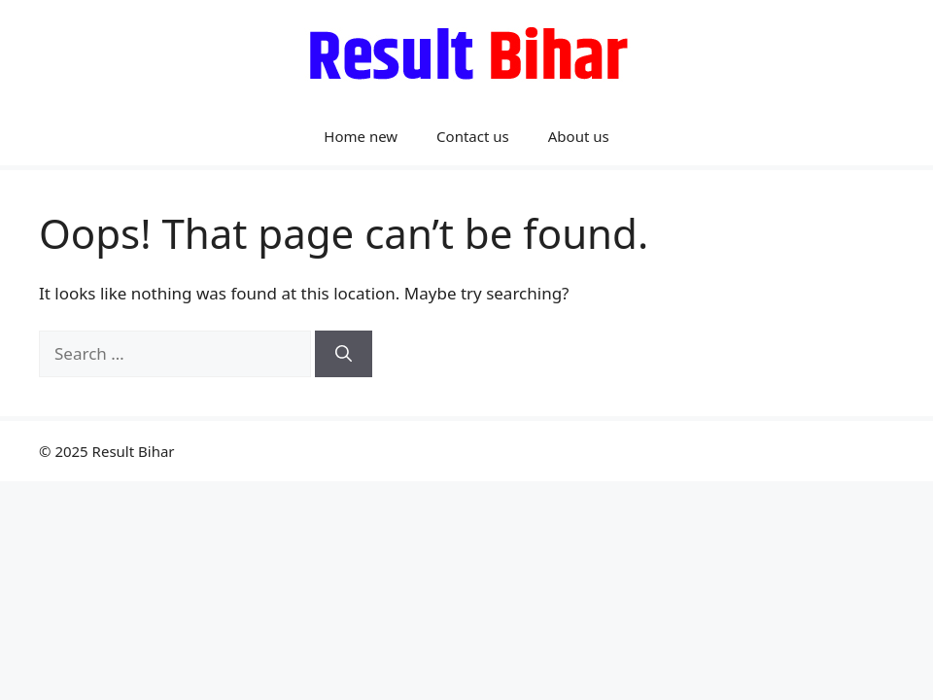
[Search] (343, 354)
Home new (360, 136)
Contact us (472, 136)
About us (578, 136)
